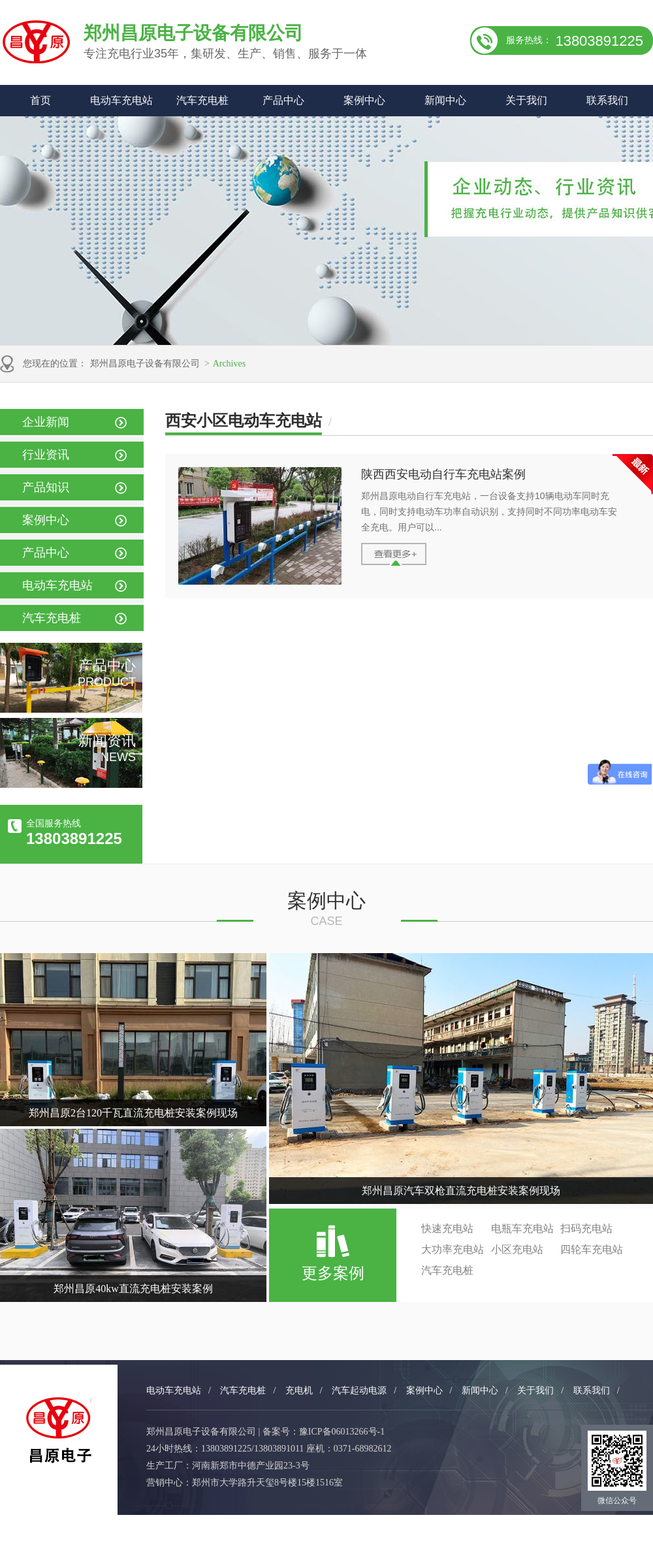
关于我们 (526, 100)
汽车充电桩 (202, 100)
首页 (40, 100)
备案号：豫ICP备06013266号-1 (324, 1432)
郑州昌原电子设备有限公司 (145, 363)
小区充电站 (517, 1249)
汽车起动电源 (359, 1390)
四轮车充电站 (591, 1249)
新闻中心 (445, 100)
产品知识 (45, 487)
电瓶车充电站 (522, 1228)
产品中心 (283, 100)
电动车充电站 (121, 100)
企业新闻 (45, 422)
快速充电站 (447, 1228)
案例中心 (364, 100)
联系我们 (607, 100)
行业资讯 (45, 454)
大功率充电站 (452, 1249)
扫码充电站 (586, 1228)
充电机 (299, 1390)
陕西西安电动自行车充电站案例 (443, 474)
